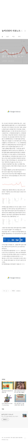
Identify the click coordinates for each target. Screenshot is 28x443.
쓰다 (19, 36)
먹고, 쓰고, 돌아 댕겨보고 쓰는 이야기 (9, 416)
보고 (7, 36)
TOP (25, 438)
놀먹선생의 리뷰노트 (11, 31)
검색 (22, 31)
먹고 (13, 36)
